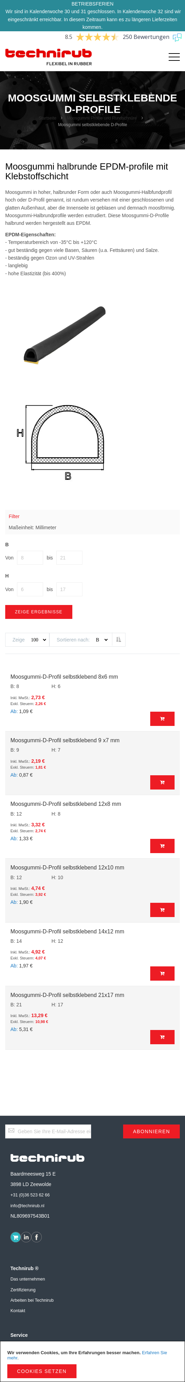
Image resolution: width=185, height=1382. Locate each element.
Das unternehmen (27, 1279)
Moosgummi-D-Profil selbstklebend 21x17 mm (67, 995)
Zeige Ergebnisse (39, 612)
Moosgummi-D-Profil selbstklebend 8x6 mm (64, 677)
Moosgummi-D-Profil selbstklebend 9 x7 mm (65, 740)
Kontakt (17, 1310)
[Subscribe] (151, 1131)
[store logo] (48, 57)
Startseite (48, 118)
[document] (92, 1361)
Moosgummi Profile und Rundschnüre (102, 118)
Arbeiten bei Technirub (32, 1300)
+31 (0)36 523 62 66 (30, 1195)
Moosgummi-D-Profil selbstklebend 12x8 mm (65, 804)
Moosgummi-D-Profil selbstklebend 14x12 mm (67, 931)
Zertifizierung (22, 1289)
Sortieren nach (72, 640)
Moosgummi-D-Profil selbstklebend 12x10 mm (67, 867)
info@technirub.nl (27, 1205)
